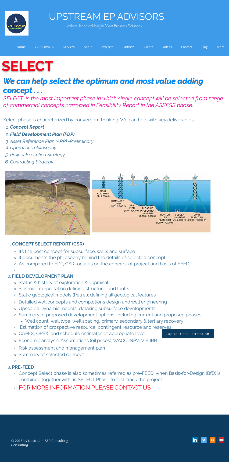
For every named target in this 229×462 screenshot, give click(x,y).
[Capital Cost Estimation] (188, 333)
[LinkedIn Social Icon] (195, 440)
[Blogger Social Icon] (212, 440)
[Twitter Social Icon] (204, 440)
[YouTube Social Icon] (221, 440)
